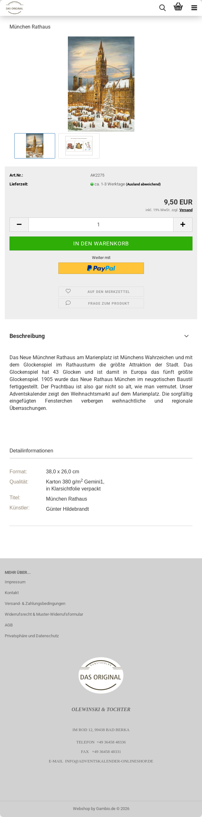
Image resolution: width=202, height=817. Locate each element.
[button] (19, 224)
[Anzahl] (101, 224)
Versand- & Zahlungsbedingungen (35, 603)
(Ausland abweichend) (143, 184)
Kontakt (12, 592)
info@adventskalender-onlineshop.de (109, 761)
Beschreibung (27, 336)
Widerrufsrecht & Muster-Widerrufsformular (44, 614)
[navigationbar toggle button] (194, 8)
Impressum (15, 582)
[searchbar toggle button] (162, 8)
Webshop (81, 808)
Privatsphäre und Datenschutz (32, 635)
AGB (9, 625)
